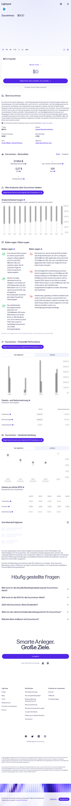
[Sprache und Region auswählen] (61, 4)
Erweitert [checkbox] (65, 154)
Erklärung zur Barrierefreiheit (34, 715)
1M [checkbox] (10, 50)
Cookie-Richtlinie (21, 800)
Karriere (51, 692)
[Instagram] (45, 736)
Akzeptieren (64, 799)
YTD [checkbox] (14, 50)
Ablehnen (53, 799)
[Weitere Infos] (67, 522)
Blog (3, 695)
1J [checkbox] (19, 50)
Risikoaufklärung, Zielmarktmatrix (30, 700)
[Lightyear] (7, 4)
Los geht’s (35, 656)
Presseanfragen (53, 699)
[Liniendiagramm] (64, 49)
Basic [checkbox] (58, 154)
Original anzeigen (47, 123)
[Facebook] (26, 736)
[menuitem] (35, 589)
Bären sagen (35, 249)
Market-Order (35, 65)
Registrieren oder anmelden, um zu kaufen (35, 81)
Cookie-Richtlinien (31, 712)
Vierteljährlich (18, 355)
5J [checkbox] (22, 50)
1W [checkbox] (7, 50)
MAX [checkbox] (26, 50)
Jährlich (52, 355)
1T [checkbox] (3, 50)
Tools (3, 699)
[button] (19, 127)
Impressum (29, 719)
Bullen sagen (8, 249)
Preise (4, 692)
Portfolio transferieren (9, 706)
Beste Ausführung (31, 705)
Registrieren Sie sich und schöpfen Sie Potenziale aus (22, 192)
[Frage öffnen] (67, 589)
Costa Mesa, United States (12, 143)
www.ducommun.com (44, 143)
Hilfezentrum (6, 703)
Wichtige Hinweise (31, 692)
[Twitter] (32, 736)
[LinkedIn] (39, 736)
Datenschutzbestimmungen (34, 708)
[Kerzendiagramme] (67, 49)
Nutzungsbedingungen (33, 695)
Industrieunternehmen (44, 129)
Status (4, 710)
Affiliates (51, 695)
